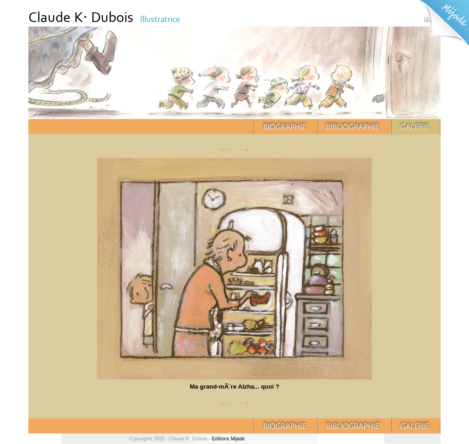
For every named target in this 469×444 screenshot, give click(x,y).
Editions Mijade (228, 438)
